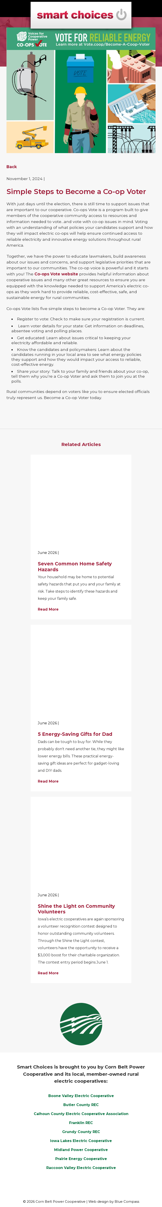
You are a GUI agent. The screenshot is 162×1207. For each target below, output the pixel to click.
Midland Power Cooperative (81, 1150)
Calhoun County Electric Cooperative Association (81, 1114)
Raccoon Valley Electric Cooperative (81, 1168)
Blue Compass (127, 1202)
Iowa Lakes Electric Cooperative (81, 1141)
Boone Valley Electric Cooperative (81, 1096)
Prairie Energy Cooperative (81, 1159)
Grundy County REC (81, 1132)
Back (11, 166)
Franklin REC (81, 1123)
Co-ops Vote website (56, 274)
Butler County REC (81, 1105)
